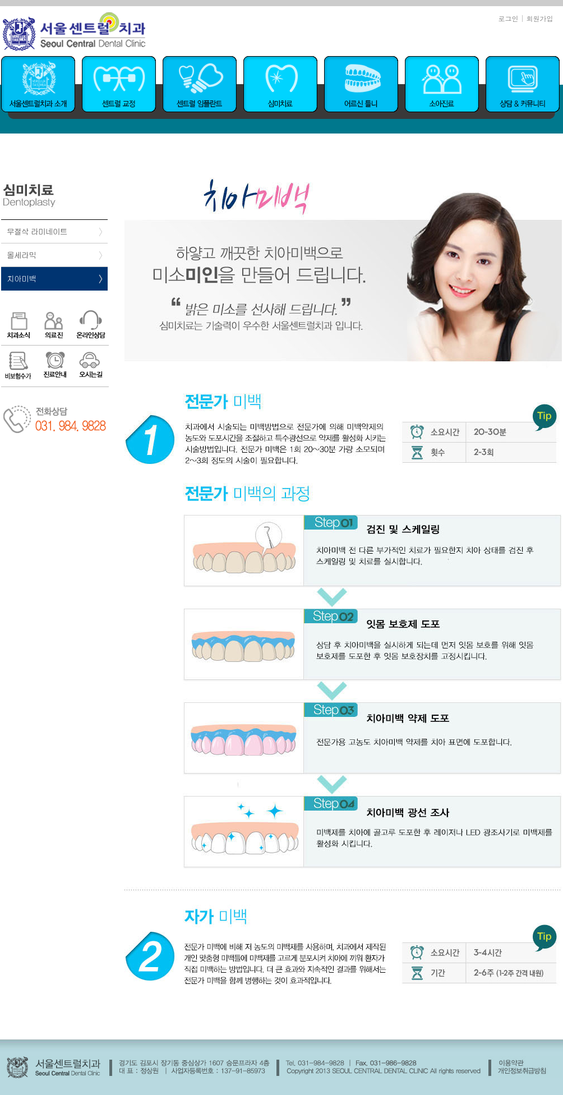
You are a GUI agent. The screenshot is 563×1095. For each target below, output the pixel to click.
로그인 (508, 18)
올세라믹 (21, 254)
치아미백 (21, 278)
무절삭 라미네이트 (37, 231)
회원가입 (540, 18)
